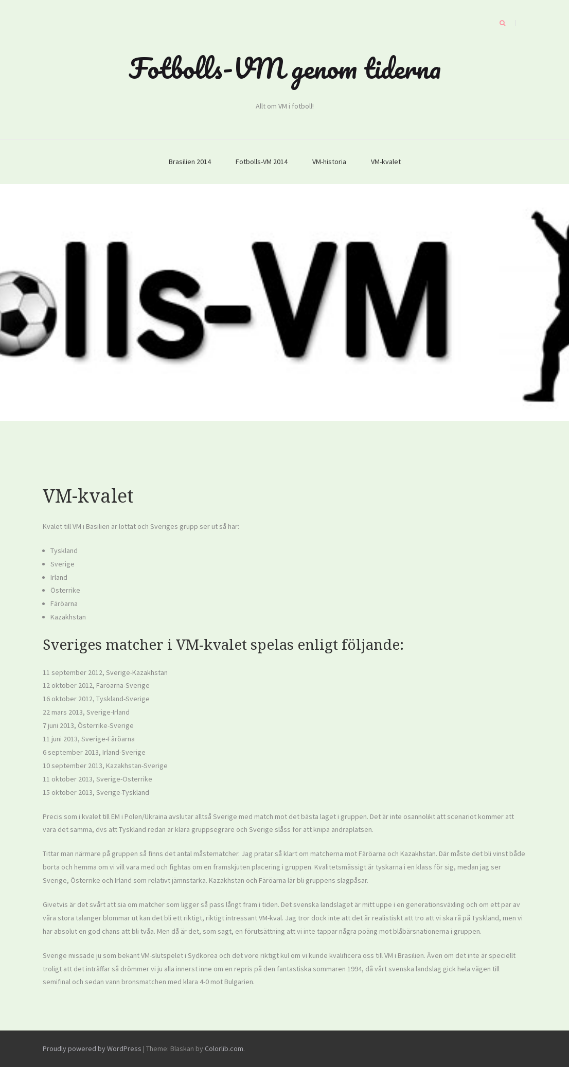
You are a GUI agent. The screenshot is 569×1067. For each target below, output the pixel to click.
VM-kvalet (386, 161)
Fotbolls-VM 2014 (262, 161)
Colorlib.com (224, 1048)
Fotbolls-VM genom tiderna (285, 68)
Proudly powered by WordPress (92, 1048)
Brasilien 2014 (190, 161)
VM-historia (329, 161)
